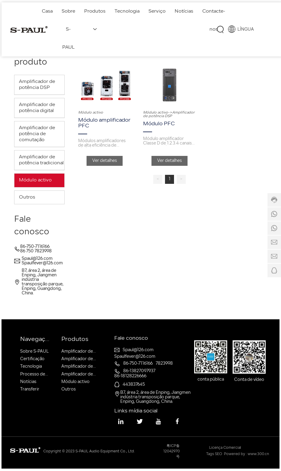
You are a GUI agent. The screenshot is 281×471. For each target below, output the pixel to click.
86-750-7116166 (35, 247)
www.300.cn (258, 454)
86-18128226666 (130, 376)
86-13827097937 (139, 371)
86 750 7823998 (36, 251)
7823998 (164, 363)
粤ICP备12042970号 (171, 451)
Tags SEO (214, 454)
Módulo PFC (159, 124)
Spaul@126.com (37, 259)
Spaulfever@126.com (42, 263)
